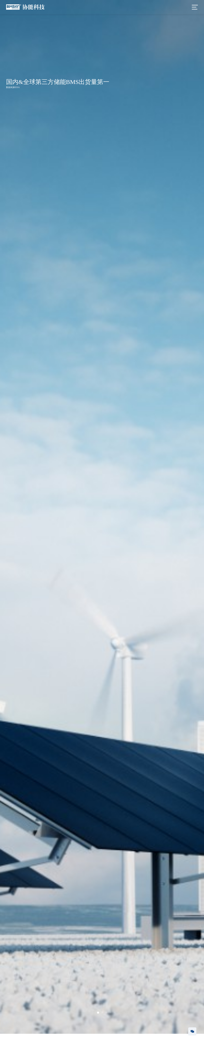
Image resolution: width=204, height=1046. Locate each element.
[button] (98, 1013)
